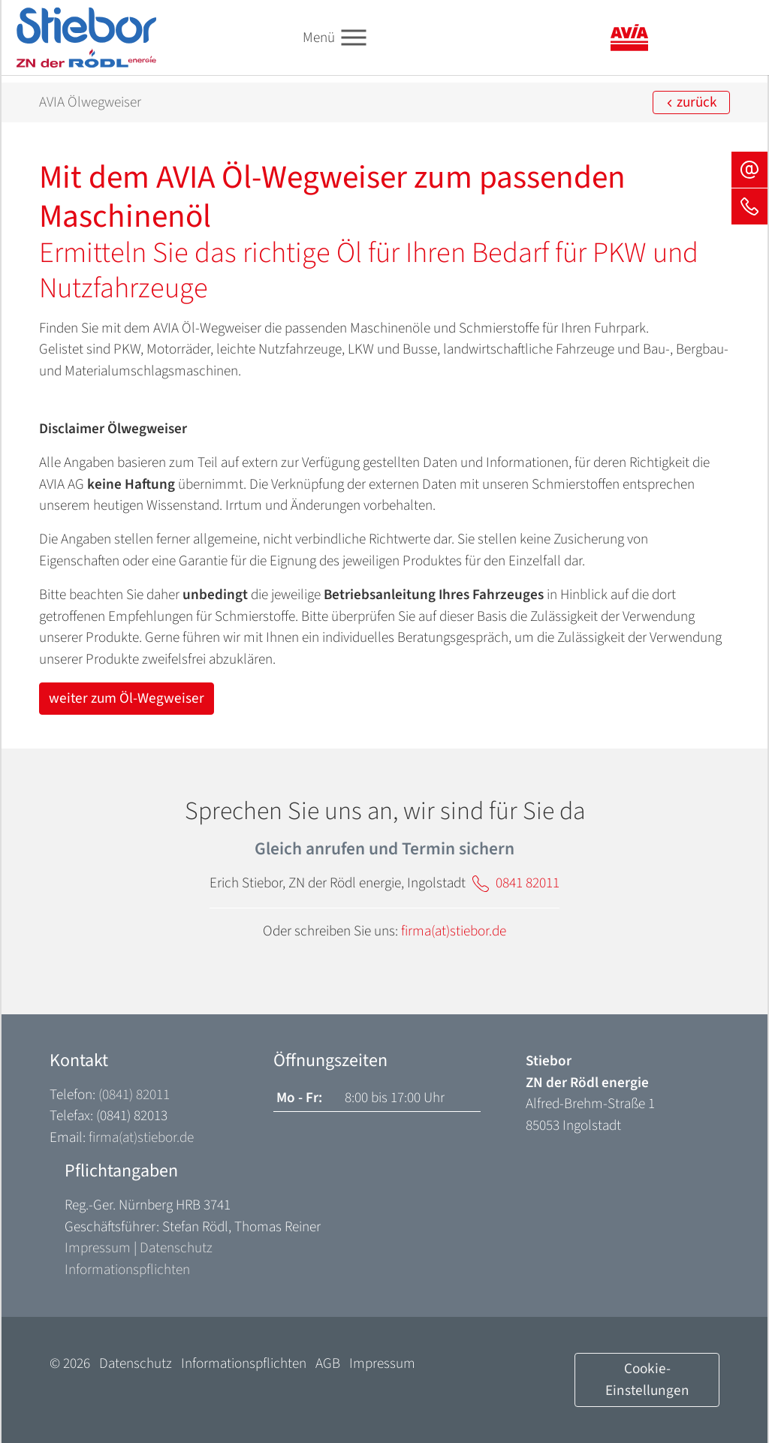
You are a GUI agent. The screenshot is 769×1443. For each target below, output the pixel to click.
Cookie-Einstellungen (647, 1379)
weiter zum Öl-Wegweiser (126, 698)
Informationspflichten (127, 1269)
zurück (691, 102)
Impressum (98, 1247)
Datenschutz (176, 1247)
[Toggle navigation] (354, 38)
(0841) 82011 (134, 1094)
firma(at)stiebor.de (453, 930)
